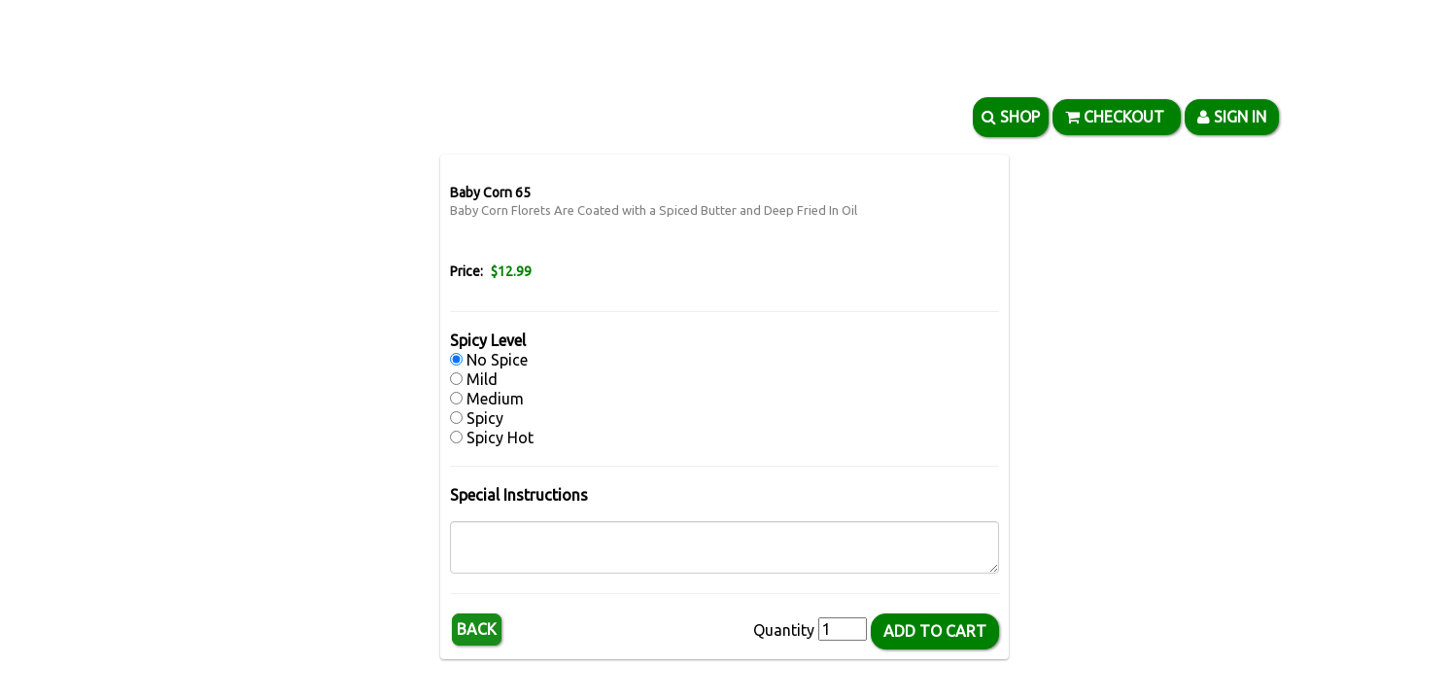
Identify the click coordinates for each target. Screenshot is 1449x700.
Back (477, 629)
